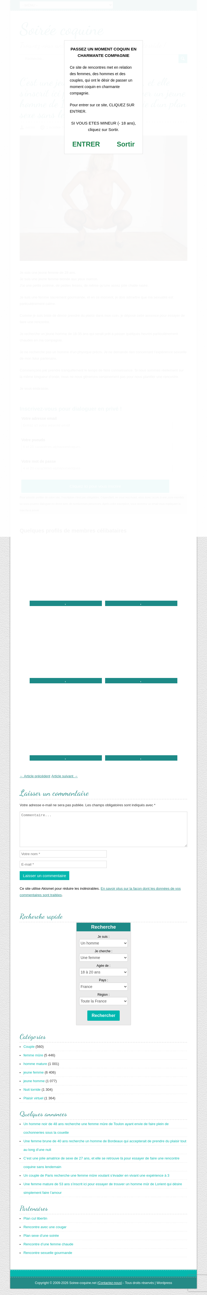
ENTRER (86, 144)
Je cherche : (103, 958)
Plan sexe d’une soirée (41, 1242)
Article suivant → (64, 776)
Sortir (126, 144)
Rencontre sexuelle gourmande (47, 1259)
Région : (104, 1001)
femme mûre (33, 1062)
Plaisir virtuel (33, 1105)
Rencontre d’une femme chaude (48, 1251)
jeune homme (34, 1087)
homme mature (35, 1070)
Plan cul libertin (35, 1225)
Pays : (103, 986)
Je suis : (103, 943)
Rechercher (103, 1022)
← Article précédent (35, 776)
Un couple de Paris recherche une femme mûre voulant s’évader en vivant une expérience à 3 (96, 1182)
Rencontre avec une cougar (45, 1233)
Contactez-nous (109, 1289)
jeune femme (33, 1079)
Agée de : (103, 972)
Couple (28, 1053)
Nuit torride (32, 1096)
